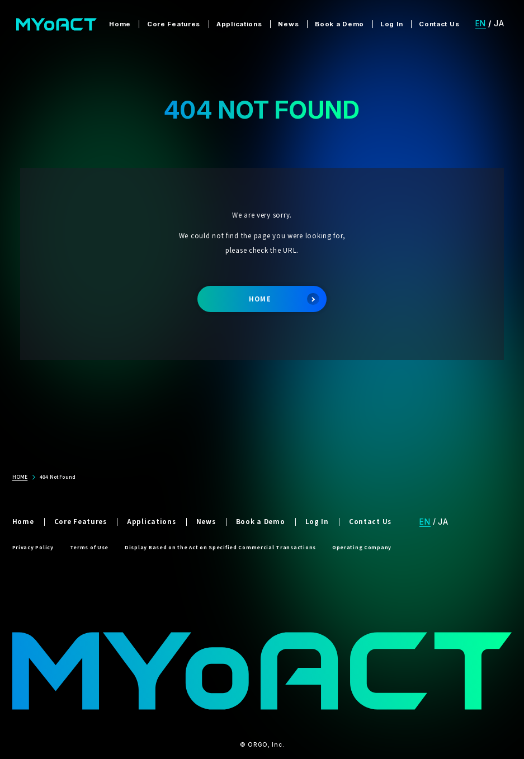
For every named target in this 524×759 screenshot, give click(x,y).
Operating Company (361, 547)
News (288, 24)
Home (120, 24)
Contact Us (439, 24)
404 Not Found (57, 476)
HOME (284, 299)
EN (480, 23)
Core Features (173, 24)
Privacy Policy (33, 547)
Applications (239, 24)
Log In (391, 24)
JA (499, 23)
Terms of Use (89, 547)
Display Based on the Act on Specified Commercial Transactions (220, 547)
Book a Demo (339, 24)
